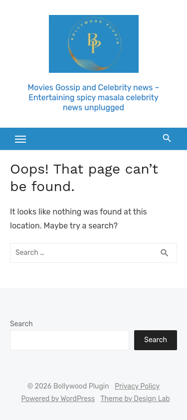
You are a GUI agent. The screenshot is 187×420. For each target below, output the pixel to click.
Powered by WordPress (58, 399)
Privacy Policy (137, 386)
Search (21, 324)
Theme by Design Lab (135, 399)
